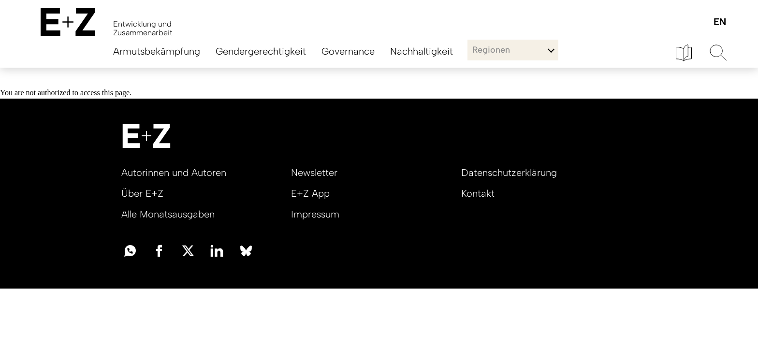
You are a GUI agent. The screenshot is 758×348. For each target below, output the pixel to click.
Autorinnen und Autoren (173, 172)
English (720, 22)
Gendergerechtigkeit (261, 51)
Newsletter (314, 172)
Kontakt (478, 193)
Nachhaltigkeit (421, 51)
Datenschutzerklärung (509, 172)
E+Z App (310, 193)
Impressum (315, 214)
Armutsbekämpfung (156, 51)
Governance (348, 51)
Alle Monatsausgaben (168, 214)
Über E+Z (142, 193)
